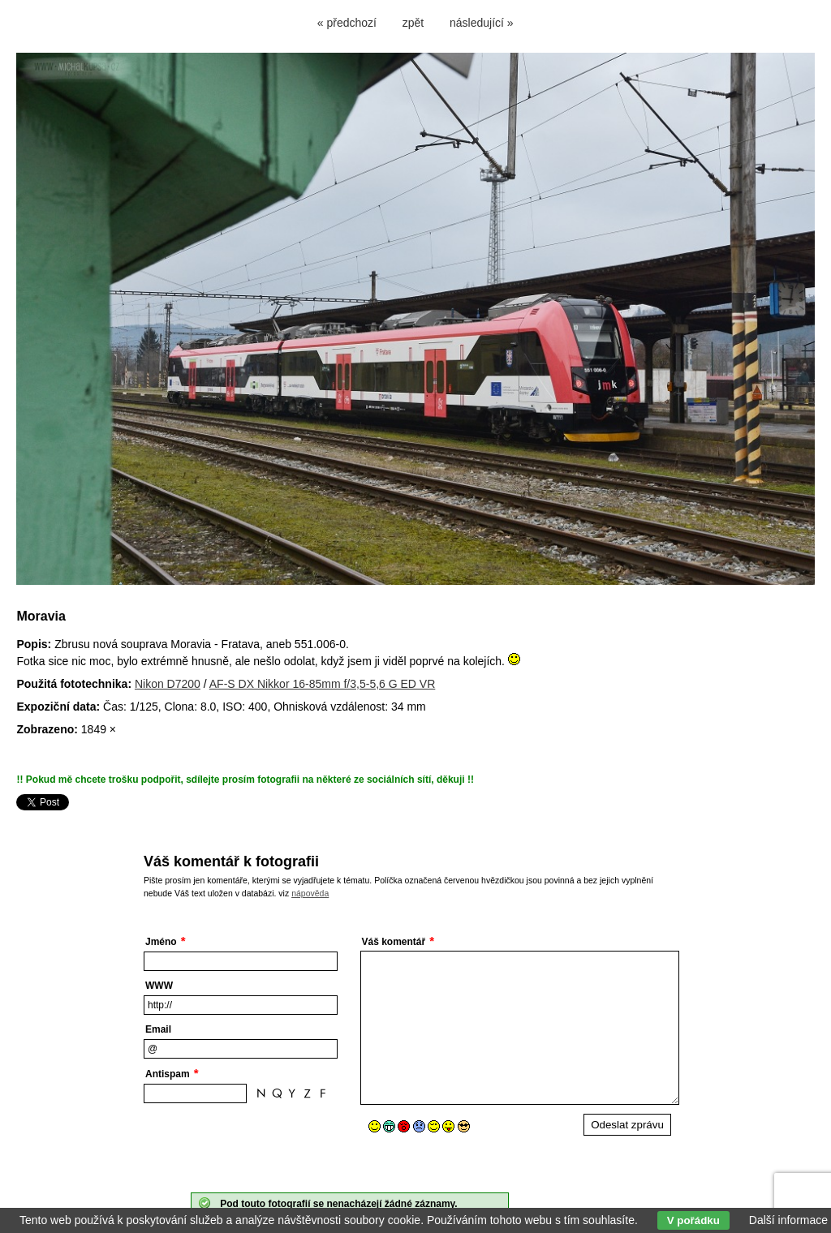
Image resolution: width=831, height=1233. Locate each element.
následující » (482, 22)
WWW (159, 985)
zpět (413, 22)
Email (158, 1029)
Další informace (788, 1220)
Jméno (161, 941)
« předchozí (347, 22)
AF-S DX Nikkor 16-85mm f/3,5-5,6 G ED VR (322, 683)
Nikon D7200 (167, 683)
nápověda (310, 893)
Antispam (167, 1074)
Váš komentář (394, 941)
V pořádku (693, 1220)
